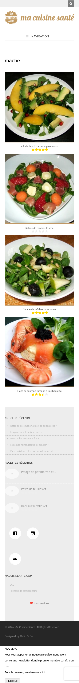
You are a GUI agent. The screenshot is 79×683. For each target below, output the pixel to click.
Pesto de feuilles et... (35, 489)
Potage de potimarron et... (38, 472)
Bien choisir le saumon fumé (24, 438)
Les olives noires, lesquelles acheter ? (29, 444)
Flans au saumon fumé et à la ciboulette (39, 390)
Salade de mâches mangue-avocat (39, 146)
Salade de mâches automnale (39, 309)
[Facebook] (16, 533)
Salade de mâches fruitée (39, 227)
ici (43, 672)
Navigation (40, 36)
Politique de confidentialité (23, 590)
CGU (12, 584)
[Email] (16, 559)
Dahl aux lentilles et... (35, 506)
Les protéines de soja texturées (26, 432)
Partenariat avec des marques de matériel (31, 451)
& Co (30, 636)
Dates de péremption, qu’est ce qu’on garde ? (33, 425)
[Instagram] (34, 533)
